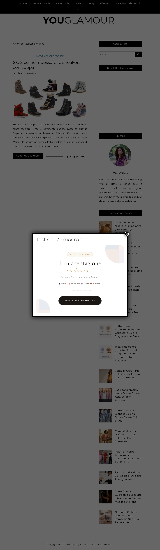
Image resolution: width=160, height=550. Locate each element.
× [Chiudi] (127, 234)
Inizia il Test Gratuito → (80, 300)
